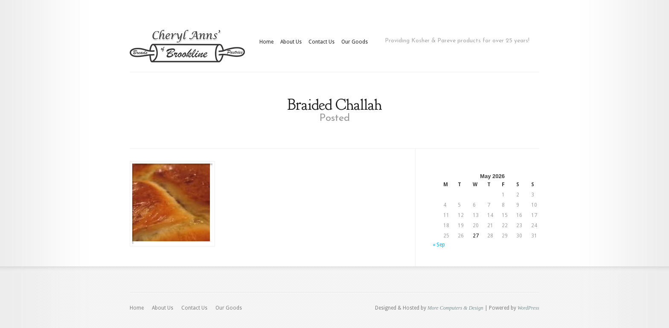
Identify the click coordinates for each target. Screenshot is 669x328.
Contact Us (321, 42)
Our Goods (354, 42)
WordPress (528, 308)
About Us (291, 42)
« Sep (439, 245)
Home (266, 42)
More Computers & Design (455, 308)
